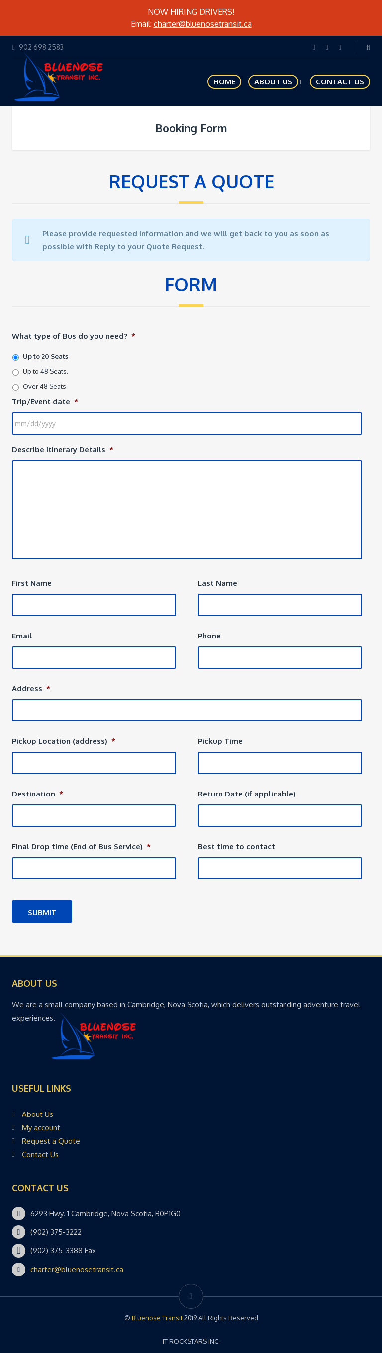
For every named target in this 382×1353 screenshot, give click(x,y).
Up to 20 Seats (45, 356)
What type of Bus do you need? (73, 336)
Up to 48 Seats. (45, 371)
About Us (273, 81)
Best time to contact (236, 846)
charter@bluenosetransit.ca (203, 24)
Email (22, 635)
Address (31, 688)
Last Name (217, 583)
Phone (209, 635)
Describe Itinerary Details (62, 449)
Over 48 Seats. (45, 386)
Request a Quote (51, 1141)
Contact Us (340, 81)
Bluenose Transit (157, 1318)
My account (41, 1127)
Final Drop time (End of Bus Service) (81, 846)
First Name (32, 583)
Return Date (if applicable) (247, 793)
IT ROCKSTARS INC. (191, 1341)
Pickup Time (220, 741)
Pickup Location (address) (63, 741)
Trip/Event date (45, 401)
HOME (224, 81)
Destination (37, 793)
